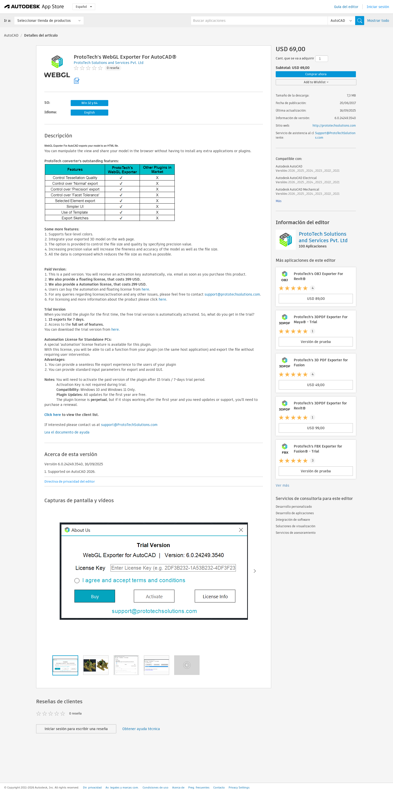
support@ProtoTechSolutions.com (129, 424)
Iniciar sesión (378, 6)
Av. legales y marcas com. (122, 787)
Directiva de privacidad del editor (69, 481)
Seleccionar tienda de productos (44, 20)
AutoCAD (11, 35)
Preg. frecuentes (199, 787)
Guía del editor (346, 6)
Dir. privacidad (92, 787)
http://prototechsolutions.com (334, 125)
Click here (52, 414)
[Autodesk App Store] (34, 7)
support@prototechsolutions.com (232, 294)
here (145, 289)
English (89, 112)
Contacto (219, 787)
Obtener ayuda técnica (141, 728)
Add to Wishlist (316, 82)
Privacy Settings (239, 787)
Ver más (282, 485)
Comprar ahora (316, 74)
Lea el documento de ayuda (66, 432)
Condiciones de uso (155, 787)
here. (115, 329)
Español (84, 7)
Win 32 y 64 (89, 103)
